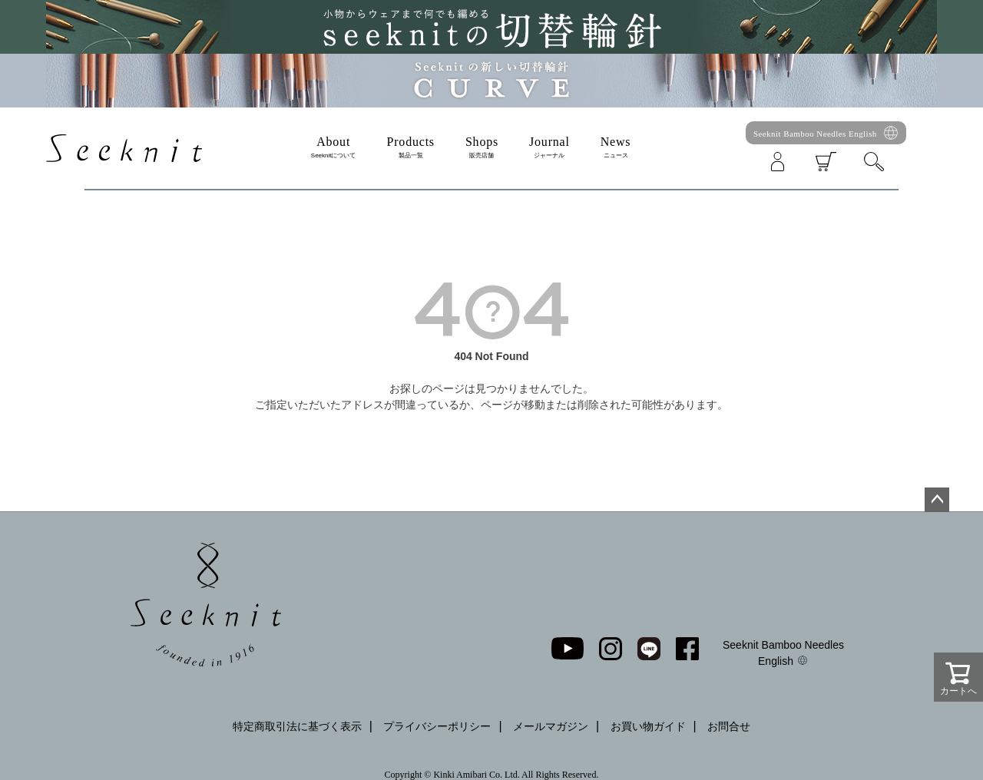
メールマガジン (550, 726)
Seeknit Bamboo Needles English (815, 133)
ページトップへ (937, 500)
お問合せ (728, 726)
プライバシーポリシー (437, 726)
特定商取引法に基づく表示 (297, 726)
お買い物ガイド (648, 726)
